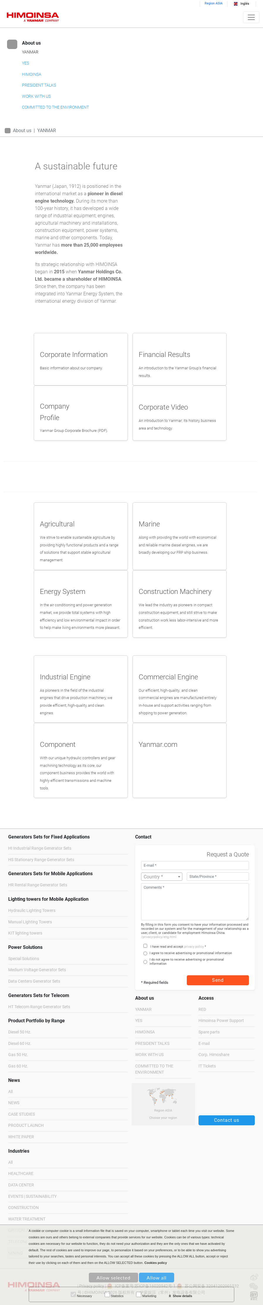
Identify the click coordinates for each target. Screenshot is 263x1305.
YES (25, 63)
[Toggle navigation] (251, 17)
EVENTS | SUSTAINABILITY (32, 1196)
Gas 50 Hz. (18, 1054)
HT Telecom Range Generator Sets (39, 1006)
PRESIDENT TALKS (39, 85)
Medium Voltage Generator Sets (37, 969)
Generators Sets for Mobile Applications (50, 873)
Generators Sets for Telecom (38, 995)
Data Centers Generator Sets (34, 981)
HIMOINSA (31, 74)
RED (202, 1009)
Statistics (114, 1295)
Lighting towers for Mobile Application (48, 899)
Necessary (81, 1295)
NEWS (13, 1102)
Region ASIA (214, 3)
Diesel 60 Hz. (19, 1043)
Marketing (146, 1295)
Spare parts (209, 1032)
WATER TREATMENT (26, 1219)
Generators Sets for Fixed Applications (49, 837)
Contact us (226, 1120)
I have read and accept (166, 947)
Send (218, 980)
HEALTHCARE (20, 1173)
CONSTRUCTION (23, 1207)
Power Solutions (25, 947)
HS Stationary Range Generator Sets (41, 859)
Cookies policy (155, 1262)
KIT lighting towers (25, 933)
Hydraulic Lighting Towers (31, 910)
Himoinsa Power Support (221, 1020)
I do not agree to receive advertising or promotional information (187, 962)
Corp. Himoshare (213, 1054)
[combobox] (161, 877)
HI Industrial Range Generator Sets (39, 848)
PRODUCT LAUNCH (26, 1125)
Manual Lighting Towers (30, 922)
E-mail (204, 1043)
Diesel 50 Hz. (19, 1032)
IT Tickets (207, 1066)
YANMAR (30, 52)
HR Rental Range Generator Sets (37, 885)
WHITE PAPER (21, 1136)
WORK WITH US (36, 96)
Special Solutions (23, 958)
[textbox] (161, 877)
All (10, 1091)
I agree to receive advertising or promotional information (191, 953)
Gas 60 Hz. (18, 1066)
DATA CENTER (21, 1185)
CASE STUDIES (21, 1114)
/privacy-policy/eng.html (159, 937)
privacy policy (194, 947)
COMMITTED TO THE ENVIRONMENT (55, 107)
